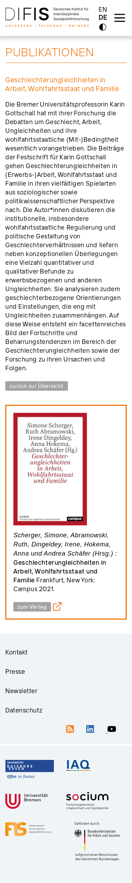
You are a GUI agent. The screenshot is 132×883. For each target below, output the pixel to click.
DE (103, 18)
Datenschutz (23, 710)
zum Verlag (32, 606)
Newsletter (21, 691)
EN (103, 9)
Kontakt (16, 652)
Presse (15, 671)
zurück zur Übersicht (37, 386)
